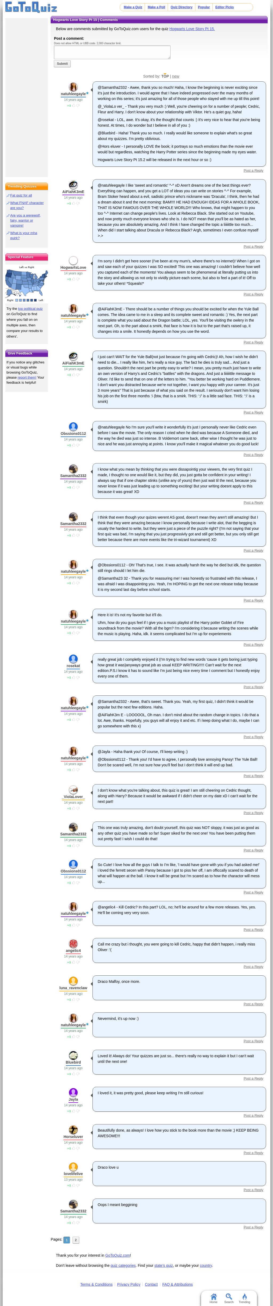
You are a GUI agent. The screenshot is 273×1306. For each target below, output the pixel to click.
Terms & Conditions (96, 1284)
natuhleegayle (73, 94)
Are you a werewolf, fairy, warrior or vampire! (25, 220)
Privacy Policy (128, 1284)
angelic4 (73, 950)
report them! (27, 377)
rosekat (73, 666)
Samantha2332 (73, 476)
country (206, 1265)
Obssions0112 (73, 433)
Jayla (73, 1099)
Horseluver (73, 1137)
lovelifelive (73, 1174)
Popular (204, 7)
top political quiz (30, 309)
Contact (151, 1284)
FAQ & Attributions (177, 1284)
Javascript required (112, 52)
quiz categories (123, 1265)
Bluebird (73, 1062)
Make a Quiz (133, 7)
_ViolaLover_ (73, 797)
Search (229, 1298)
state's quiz (163, 1265)
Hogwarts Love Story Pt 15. (192, 29)
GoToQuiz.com (117, 1255)
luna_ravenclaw (73, 988)
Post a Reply (253, 171)
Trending (244, 1298)
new (175, 76)
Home (213, 1298)
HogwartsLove (73, 267)
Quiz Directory (181, 7)
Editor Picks (224, 7)
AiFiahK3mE (73, 192)
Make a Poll (156, 7)
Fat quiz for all (21, 195)
